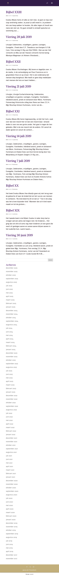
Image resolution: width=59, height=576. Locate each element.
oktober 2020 (11, 488)
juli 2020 (9, 498)
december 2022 (11, 395)
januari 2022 (10, 434)
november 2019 (11, 527)
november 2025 (11, 271)
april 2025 (9, 296)
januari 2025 (10, 307)
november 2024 (12, 314)
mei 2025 (9, 293)
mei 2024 (9, 335)
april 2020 (9, 509)
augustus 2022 (11, 410)
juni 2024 (9, 332)
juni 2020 (9, 502)
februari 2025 (11, 303)
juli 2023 (9, 371)
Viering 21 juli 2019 (18, 86)
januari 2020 (11, 519)
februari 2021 (11, 473)
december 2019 (11, 523)
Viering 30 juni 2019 (19, 235)
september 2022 (12, 406)
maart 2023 (10, 385)
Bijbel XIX (13, 210)
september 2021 (12, 449)
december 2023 (11, 353)
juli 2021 (9, 456)
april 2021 (9, 466)
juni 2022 (9, 417)
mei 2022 (9, 420)
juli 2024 (9, 328)
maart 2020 (10, 512)
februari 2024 (11, 346)
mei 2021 (9, 463)
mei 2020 (9, 505)
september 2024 (12, 321)
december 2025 (11, 268)
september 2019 (12, 534)
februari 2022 (11, 431)
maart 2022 (10, 427)
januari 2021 (10, 477)
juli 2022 (9, 413)
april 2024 (9, 339)
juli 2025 (9, 286)
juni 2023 (9, 374)
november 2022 (11, 399)
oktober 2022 (11, 402)
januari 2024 (10, 349)
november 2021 (11, 441)
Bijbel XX (12, 185)
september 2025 (12, 278)
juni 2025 (9, 289)
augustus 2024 (11, 325)
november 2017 (11, 558)
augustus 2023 (11, 367)
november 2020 (12, 484)
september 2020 (12, 491)
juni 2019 (9, 544)
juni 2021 (9, 459)
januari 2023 (10, 392)
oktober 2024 (11, 317)
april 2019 (9, 551)
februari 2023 (11, 388)
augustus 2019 (11, 537)
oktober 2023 (11, 360)
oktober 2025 (11, 275)
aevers (10, 15)
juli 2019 (9, 541)
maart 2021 (10, 470)
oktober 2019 (11, 530)
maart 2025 (10, 300)
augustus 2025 (11, 282)
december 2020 (12, 480)
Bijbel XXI (13, 111)
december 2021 (11, 438)
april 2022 (9, 424)
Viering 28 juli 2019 (19, 37)
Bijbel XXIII (14, 12)
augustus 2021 (11, 452)
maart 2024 (10, 342)
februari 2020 (11, 516)
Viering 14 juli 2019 (18, 136)
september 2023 (12, 363)
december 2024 (12, 310)
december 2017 (11, 555)
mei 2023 (9, 378)
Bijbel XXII (13, 62)
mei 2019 (9, 548)
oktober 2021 (11, 445)
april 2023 (9, 381)
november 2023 (11, 356)
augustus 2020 (11, 495)
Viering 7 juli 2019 (18, 161)
